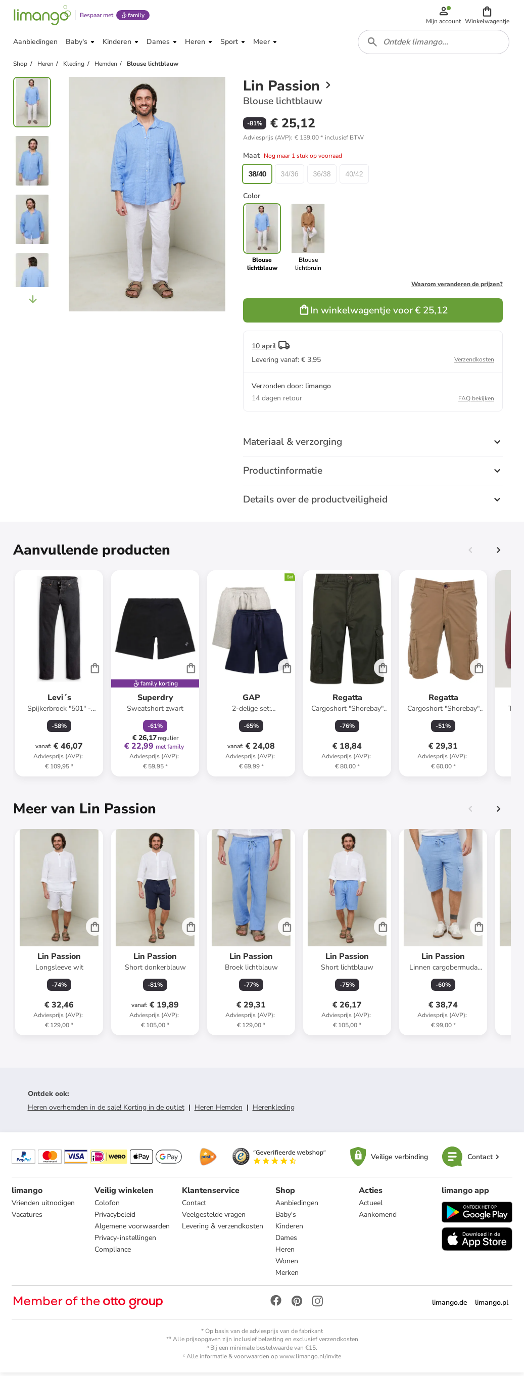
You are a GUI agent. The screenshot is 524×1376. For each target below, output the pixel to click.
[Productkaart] (59, 676)
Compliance (113, 1253)
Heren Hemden (219, 1110)
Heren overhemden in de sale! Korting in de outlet (106, 1110)
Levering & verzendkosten (223, 1229)
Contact (194, 1206)
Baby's (286, 1218)
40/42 (354, 177)
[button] (487, 16)
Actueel (370, 1206)
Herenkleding (274, 1110)
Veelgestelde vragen (214, 1218)
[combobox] (434, 44)
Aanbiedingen (297, 1206)
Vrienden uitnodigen (43, 1206)
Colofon (107, 1206)
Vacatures (27, 1218)
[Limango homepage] (42, 16)
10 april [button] (264, 349)
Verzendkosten (474, 362)
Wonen (287, 1264)
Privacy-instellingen (126, 1241)
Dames (287, 1241)
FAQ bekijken (476, 401)
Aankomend (377, 1218)
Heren (285, 1253)
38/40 (257, 177)
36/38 (321, 177)
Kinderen (290, 1229)
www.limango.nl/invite (310, 1360)
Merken (287, 1276)
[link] (308, 240)
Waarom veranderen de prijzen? (457, 287)
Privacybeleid (115, 1218)
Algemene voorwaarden (132, 1229)
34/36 (289, 177)
